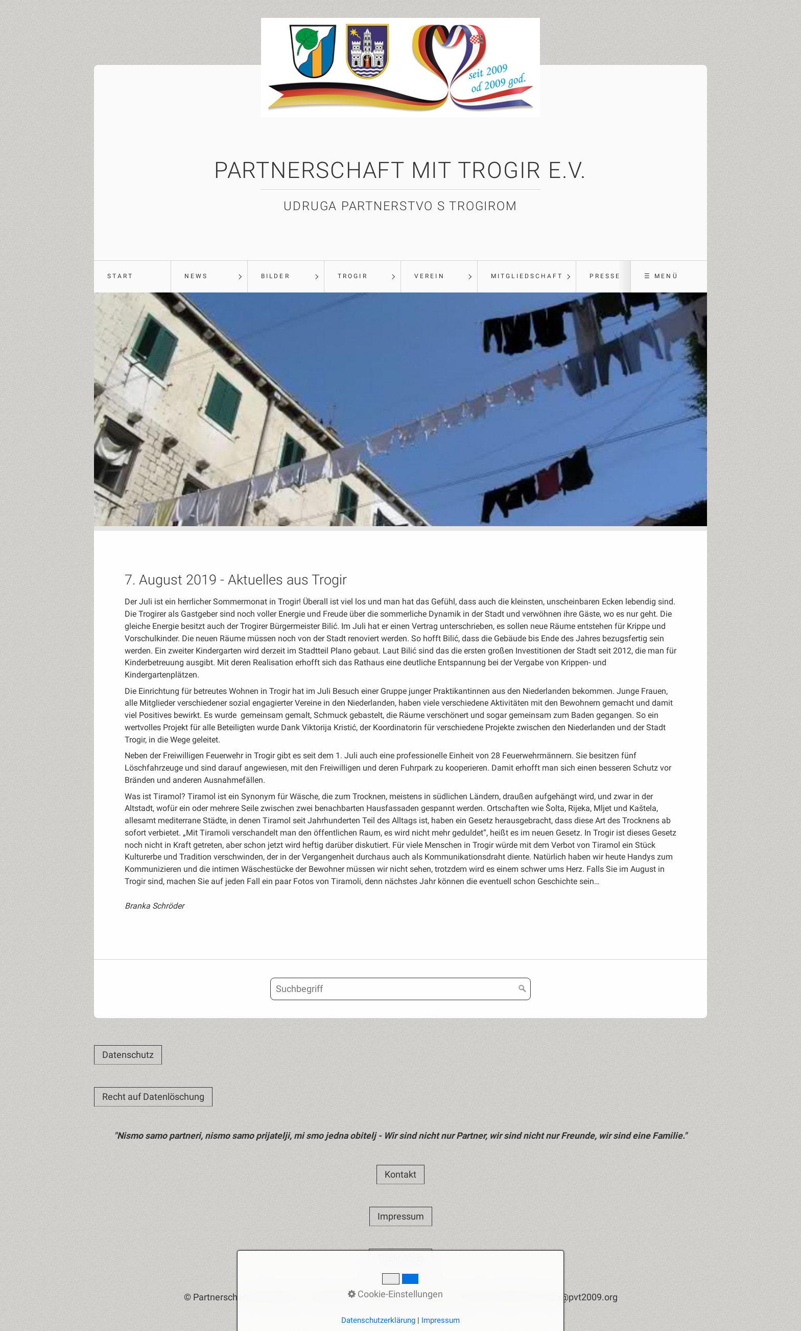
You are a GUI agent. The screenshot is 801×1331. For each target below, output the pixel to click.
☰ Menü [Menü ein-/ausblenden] (661, 276)
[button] (128, 1055)
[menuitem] (132, 276)
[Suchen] (522, 989)
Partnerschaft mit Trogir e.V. (400, 170)
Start (120, 276)
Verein (429, 276)
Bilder (275, 276)
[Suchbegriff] (400, 989)
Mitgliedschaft (527, 276)
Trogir (352, 276)
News (196, 276)
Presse (605, 276)
